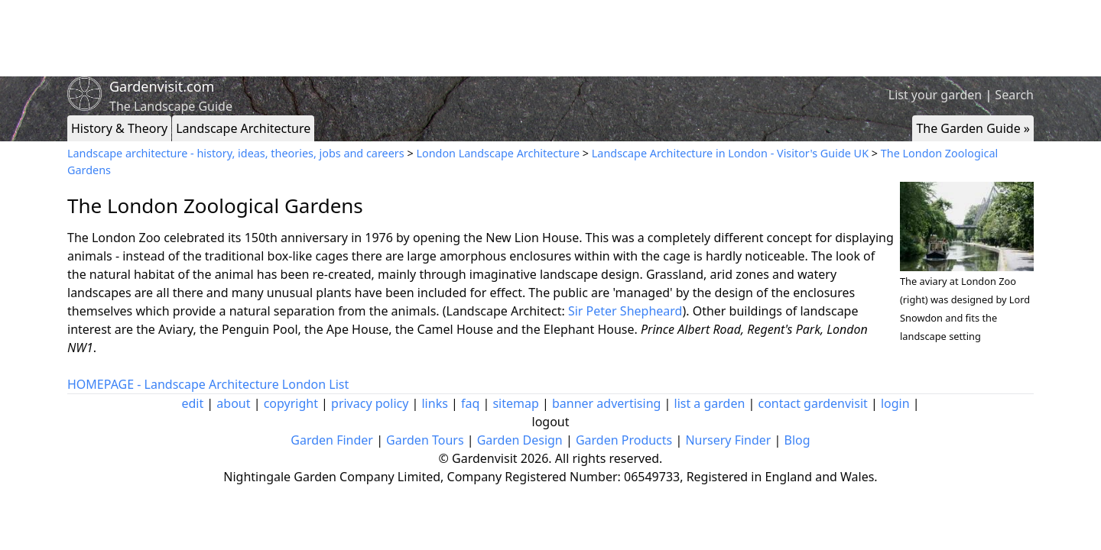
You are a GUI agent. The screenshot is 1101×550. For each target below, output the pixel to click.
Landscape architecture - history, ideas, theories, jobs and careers (235, 153)
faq (470, 403)
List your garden (935, 94)
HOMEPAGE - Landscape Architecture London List (208, 384)
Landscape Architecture (243, 128)
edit (192, 403)
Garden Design (520, 440)
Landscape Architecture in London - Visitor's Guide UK (730, 153)
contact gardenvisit (813, 403)
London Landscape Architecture (498, 153)
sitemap (515, 403)
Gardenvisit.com (161, 86)
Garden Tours (424, 440)
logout (551, 421)
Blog (797, 440)
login (895, 403)
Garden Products (624, 440)
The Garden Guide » (973, 128)
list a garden (709, 403)
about (233, 403)
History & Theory (119, 128)
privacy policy (369, 403)
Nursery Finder (728, 440)
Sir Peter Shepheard (625, 310)
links (434, 403)
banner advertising (606, 403)
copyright (291, 403)
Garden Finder (332, 440)
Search (1014, 94)
